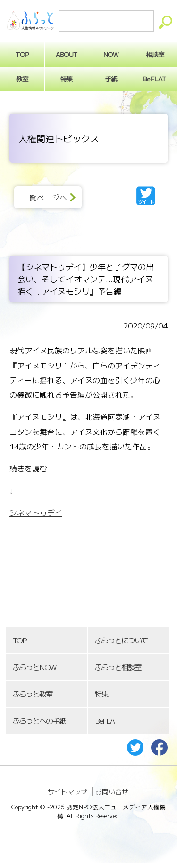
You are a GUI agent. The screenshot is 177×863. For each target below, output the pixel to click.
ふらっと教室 (32, 693)
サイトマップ (67, 791)
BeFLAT (106, 720)
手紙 (111, 78)
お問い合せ (111, 791)
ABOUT (67, 54)
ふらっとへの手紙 (39, 720)
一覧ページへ (44, 197)
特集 (66, 78)
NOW (110, 54)
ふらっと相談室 (118, 667)
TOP (19, 640)
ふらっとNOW (34, 667)
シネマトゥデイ (35, 512)
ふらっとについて (121, 640)
